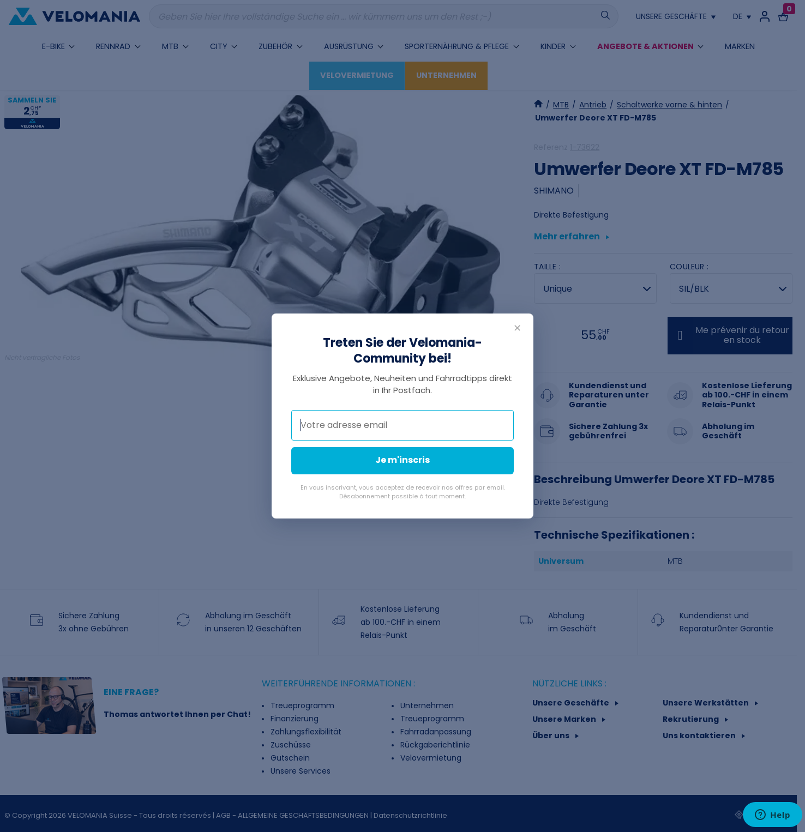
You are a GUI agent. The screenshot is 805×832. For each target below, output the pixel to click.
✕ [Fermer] (517, 328)
